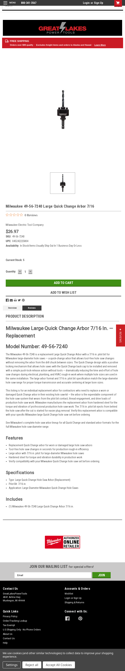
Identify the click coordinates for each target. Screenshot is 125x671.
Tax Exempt (9, 625)
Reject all (31, 665)
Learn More (100, 45)
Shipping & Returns (74, 602)
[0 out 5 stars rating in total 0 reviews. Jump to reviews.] (21, 215)
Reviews (32, 308)
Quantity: (11, 271)
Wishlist (69, 593)
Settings (12, 665)
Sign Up (98, 2)
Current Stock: (15, 260)
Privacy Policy (10, 616)
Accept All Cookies (59, 665)
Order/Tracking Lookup (15, 621)
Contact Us (9, 638)
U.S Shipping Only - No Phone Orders (22, 629)
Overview (12, 308)
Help (5, 643)
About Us (7, 634)
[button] (120, 335)
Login (86, 2)
